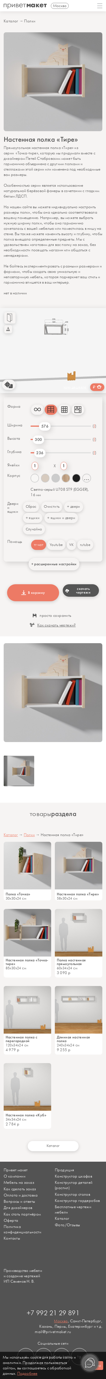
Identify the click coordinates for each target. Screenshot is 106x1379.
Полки (29, 21)
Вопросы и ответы (19, 1201)
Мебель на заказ (19, 1182)
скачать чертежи (77, 590)
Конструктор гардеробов (77, 1200)
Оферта (11, 1220)
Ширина (14, 425)
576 (44, 426)
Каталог (11, 21)
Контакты (12, 1238)
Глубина (14, 452)
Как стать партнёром (22, 1214)
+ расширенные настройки (54, 564)
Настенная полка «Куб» (26, 1115)
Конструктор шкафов (73, 1176)
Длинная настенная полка (73, 1039)
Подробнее (27, 1373)
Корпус (13, 476)
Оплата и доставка (21, 1195)
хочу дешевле (75, 387)
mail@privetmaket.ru (53, 1331)
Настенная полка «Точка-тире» (27, 962)
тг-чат (38, 545)
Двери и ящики (12, 508)
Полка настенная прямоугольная (71, 962)
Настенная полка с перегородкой (22, 1039)
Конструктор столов (72, 1194)
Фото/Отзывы (67, 1225)
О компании (14, 1176)
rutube (85, 545)
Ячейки (13, 465)
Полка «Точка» (18, 894)
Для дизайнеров (18, 1207)
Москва (61, 1321)
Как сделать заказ (20, 1189)
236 (39, 453)
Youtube (56, 545)
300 (38, 439)
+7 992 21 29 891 (53, 1313)
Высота (13, 439)
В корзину (33, 592)
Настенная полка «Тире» (78, 894)
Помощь (14, 542)
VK (71, 545)
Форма (13, 407)
